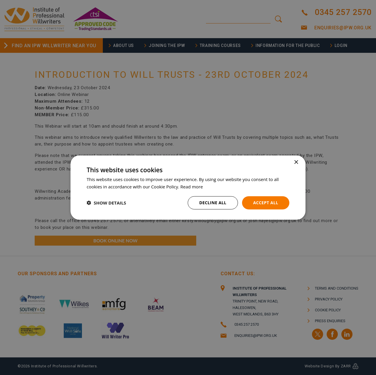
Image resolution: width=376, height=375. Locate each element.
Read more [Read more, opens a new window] (191, 187)
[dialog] (188, 187)
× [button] (296, 162)
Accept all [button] (265, 202)
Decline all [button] (212, 202)
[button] (106, 202)
